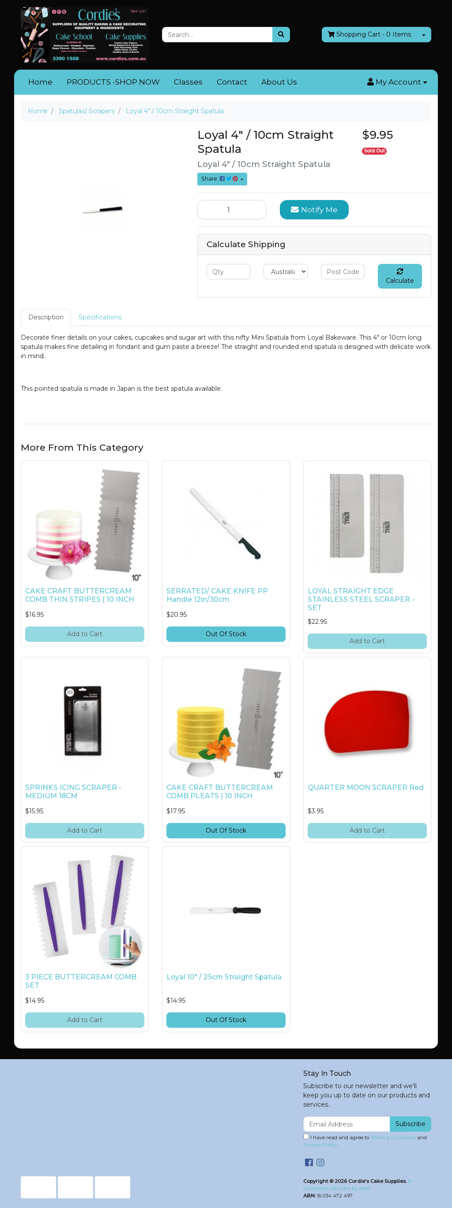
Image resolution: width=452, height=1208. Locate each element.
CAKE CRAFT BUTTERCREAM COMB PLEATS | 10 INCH (219, 791)
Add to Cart (84, 634)
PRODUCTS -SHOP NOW (113, 82)
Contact (232, 82)
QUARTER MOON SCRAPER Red (366, 787)
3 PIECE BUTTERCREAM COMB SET (80, 981)
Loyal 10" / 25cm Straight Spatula (224, 977)
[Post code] (343, 271)
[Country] (285, 271)
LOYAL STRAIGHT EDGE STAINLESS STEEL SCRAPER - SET (361, 599)
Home (40, 82)
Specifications (100, 317)
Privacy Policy (320, 1145)
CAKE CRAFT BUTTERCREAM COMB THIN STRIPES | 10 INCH (79, 595)
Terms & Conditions (393, 1137)
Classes (188, 82)
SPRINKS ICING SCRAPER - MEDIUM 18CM (73, 791)
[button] (397, 82)
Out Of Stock (226, 634)
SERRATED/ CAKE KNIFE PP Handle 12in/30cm (217, 595)
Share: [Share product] (220, 178)
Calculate (400, 276)
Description (46, 317)
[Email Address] (346, 1124)
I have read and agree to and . (365, 1141)
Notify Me (314, 209)
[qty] (228, 271)
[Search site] (281, 34)
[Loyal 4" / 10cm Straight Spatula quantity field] (232, 209)
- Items (369, 34)
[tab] (46, 317)
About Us (279, 82)
